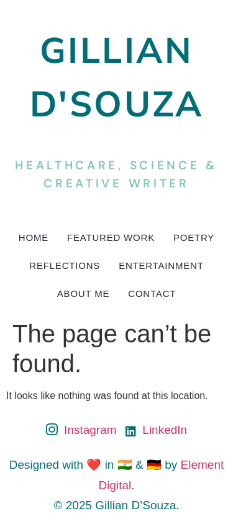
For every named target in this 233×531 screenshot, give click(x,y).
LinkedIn (156, 429)
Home (33, 237)
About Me (83, 293)
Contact (152, 293)
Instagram (81, 430)
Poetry (193, 237)
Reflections (64, 265)
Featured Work (111, 237)
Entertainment (161, 265)
